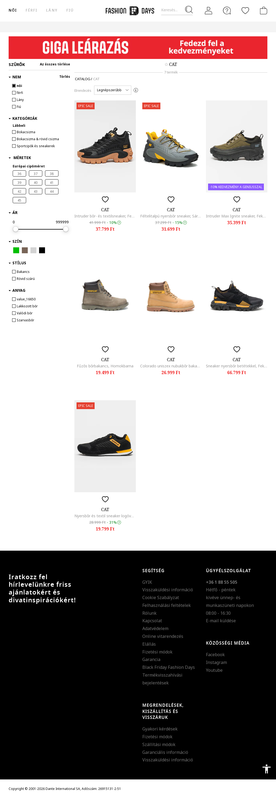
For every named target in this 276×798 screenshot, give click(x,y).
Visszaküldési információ (167, 590)
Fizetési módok (157, 652)
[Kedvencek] (245, 10)
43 (35, 191)
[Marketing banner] (138, 47)
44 (52, 191)
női (13, 10)
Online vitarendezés (162, 636)
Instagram (216, 662)
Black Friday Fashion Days (168, 667)
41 (52, 182)
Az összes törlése (55, 64)
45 (19, 200)
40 (35, 182)
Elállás (149, 644)
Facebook (215, 655)
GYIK (147, 582)
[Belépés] (209, 11)
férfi (31, 10)
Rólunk (149, 613)
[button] (112, 90)
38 (52, 173)
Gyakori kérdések (160, 729)
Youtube (214, 670)
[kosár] (262, 10)
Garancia (151, 659)
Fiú (70, 10)
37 (35, 173)
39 (19, 182)
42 (19, 191)
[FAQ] (227, 10)
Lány (51, 10)
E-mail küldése (221, 621)
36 (19, 173)
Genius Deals (192, 26)
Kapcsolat (152, 621)
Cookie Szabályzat (160, 597)
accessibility (266, 769)
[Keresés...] (177, 10)
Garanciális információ (165, 752)
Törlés (64, 76)
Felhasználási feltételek (166, 605)
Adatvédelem (155, 628)
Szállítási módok (158, 744)
